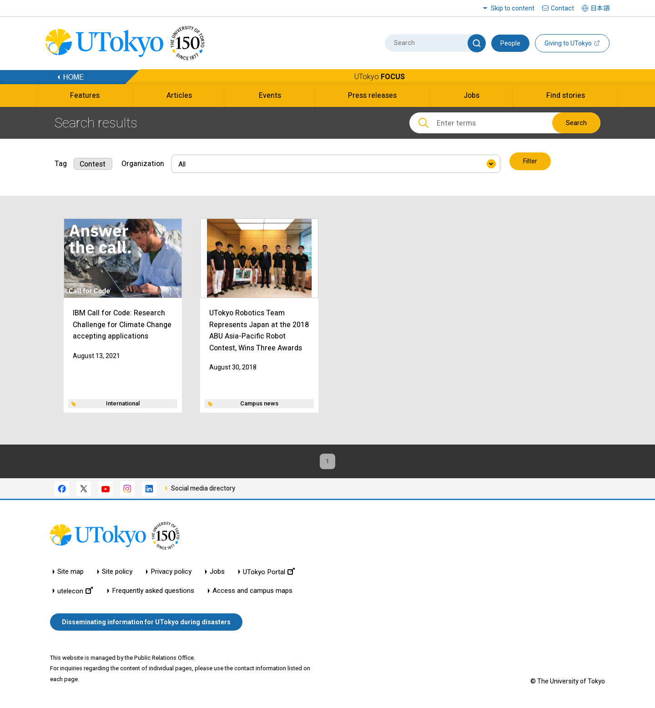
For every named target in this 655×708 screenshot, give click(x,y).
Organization (142, 161)
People (510, 43)
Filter (530, 162)
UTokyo (379, 76)
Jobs (217, 573)
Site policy (117, 573)
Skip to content (512, 8)
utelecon (75, 593)
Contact (562, 8)
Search (576, 123)
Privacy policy (171, 573)
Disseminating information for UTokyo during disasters (146, 623)
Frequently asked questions (153, 592)
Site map (70, 573)
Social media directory (203, 489)
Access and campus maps (252, 592)
